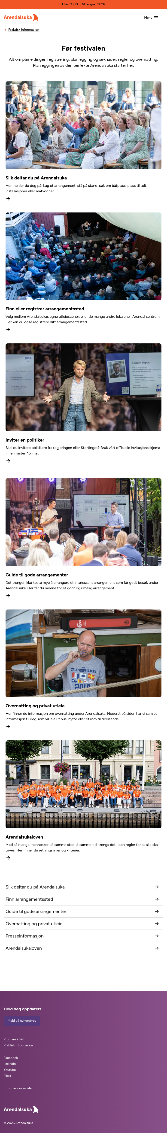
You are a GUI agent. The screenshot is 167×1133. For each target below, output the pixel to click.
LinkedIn (10, 1064)
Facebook (11, 1058)
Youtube (10, 1070)
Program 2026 (14, 1039)
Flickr (7, 1076)
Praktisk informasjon (18, 1045)
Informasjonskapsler (18, 1088)
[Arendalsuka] (21, 17)
